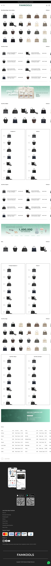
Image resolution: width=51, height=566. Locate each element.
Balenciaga (27, 445)
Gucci (26, 451)
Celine (2, 451)
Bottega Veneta (28, 439)
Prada (26, 448)
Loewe (2, 448)
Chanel (2, 436)
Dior (2, 439)
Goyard (2, 442)
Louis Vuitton (3, 445)
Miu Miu (26, 436)
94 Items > (48, 10)
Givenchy (27, 442)
